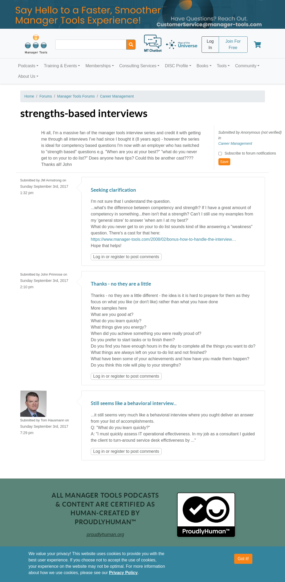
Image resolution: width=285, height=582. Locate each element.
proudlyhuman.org (105, 534)
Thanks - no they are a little (121, 284)
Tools (222, 66)
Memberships (98, 66)
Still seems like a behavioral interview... (134, 403)
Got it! (243, 558)
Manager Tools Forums (76, 96)
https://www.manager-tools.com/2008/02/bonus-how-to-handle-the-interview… (163, 239)
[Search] (131, 45)
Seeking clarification (113, 190)
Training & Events (60, 66)
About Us (27, 76)
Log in (99, 256)
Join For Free (233, 44)
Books (202, 66)
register (118, 256)
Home (29, 96)
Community (245, 66)
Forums (45, 96)
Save (224, 162)
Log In (210, 44)
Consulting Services (137, 66)
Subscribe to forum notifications (250, 153)
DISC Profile (176, 66)
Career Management (117, 96)
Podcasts (27, 66)
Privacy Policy (123, 572)
